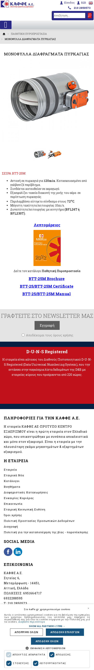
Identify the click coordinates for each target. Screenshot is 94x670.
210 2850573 (82, 8)
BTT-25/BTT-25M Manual (46, 293)
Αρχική (4, 33)
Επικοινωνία (13, 504)
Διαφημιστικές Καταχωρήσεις (26, 492)
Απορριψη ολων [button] (27, 631)
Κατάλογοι (12, 481)
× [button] (88, 607)
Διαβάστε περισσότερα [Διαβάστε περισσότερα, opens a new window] (31, 620)
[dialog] (47, 636)
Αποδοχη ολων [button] (47, 640)
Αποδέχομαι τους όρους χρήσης (49, 335)
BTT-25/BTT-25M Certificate (46, 286)
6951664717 (32, 593)
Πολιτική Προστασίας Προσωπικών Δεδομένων (39, 521)
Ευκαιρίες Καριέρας (19, 498)
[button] (47, 625)
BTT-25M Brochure (46, 278)
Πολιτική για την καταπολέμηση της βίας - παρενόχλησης (46, 532)
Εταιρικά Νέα (14, 475)
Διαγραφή (11, 526)
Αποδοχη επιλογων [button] (64, 631)
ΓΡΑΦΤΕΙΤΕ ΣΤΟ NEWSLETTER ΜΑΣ (47, 315)
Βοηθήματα (12, 487)
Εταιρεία (10, 469)
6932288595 (13, 598)
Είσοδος (69, 2)
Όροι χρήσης (13, 515)
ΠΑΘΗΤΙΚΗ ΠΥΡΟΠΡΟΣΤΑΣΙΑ (29, 33)
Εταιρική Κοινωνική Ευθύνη (24, 509)
